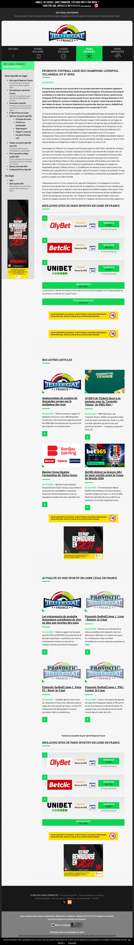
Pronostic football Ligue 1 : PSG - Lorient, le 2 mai (104, 688)
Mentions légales (42, 898)
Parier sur (109, 224)
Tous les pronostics (83, 301)
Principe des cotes (23, 119)
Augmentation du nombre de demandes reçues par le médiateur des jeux (59, 401)
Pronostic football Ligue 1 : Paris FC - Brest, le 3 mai (61, 688)
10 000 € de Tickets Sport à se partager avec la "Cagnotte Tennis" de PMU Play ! (103, 401)
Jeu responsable (83, 898)
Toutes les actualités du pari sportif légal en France (83, 735)
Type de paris (21, 128)
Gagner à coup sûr (23, 131)
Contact (95, 898)
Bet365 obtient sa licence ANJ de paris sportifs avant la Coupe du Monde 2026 (104, 475)
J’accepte (72, 943)
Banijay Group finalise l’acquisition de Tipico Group (59, 473)
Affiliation (70, 898)
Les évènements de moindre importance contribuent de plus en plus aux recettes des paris (61, 619)
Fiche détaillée (109, 229)
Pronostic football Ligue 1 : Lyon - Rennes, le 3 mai (104, 618)
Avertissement (58, 898)
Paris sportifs (83, 285)
